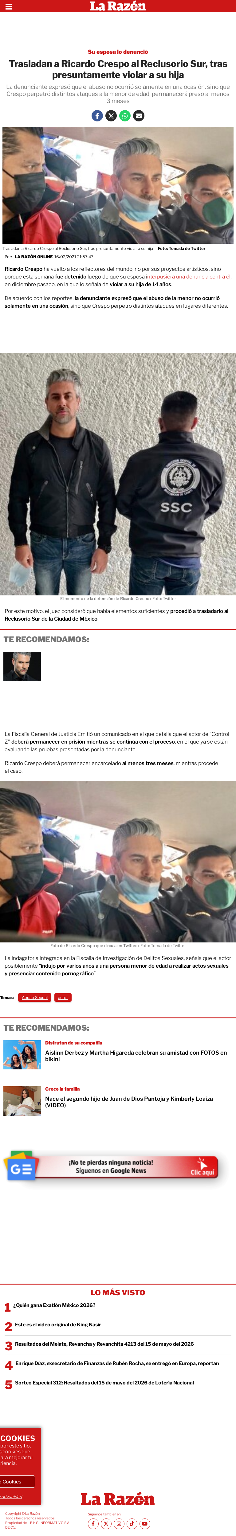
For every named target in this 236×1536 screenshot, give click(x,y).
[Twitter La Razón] (111, 115)
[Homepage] (118, 6)
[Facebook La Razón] (97, 115)
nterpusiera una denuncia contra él (188, 277)
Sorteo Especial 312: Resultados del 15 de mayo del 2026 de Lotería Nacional (104, 1383)
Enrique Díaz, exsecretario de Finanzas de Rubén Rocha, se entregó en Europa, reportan (117, 1363)
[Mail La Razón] (138, 115)
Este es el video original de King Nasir (58, 1325)
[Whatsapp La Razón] (125, 115)
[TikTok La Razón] (132, 1523)
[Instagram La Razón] (119, 1523)
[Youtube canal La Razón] (145, 1523)
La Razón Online (34, 256)
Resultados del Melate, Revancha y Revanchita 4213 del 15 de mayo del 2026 (104, 1344)
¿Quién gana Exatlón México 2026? (54, 1305)
